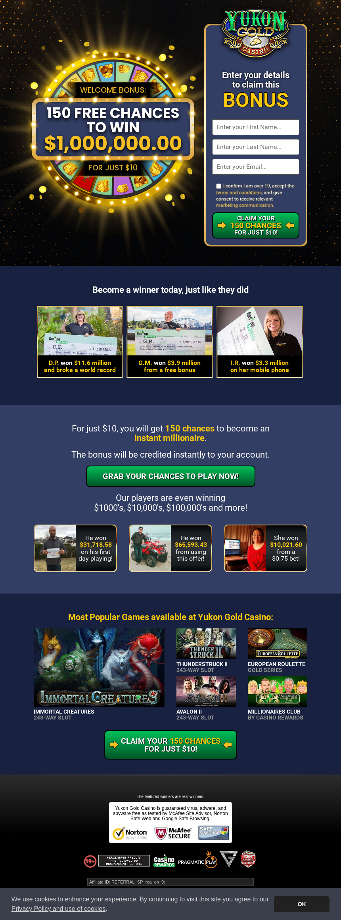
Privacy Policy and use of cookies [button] (58, 908)
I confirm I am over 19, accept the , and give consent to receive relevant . (255, 195)
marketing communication (244, 205)
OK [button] (301, 904)
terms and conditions (239, 192)
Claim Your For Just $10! (255, 225)
